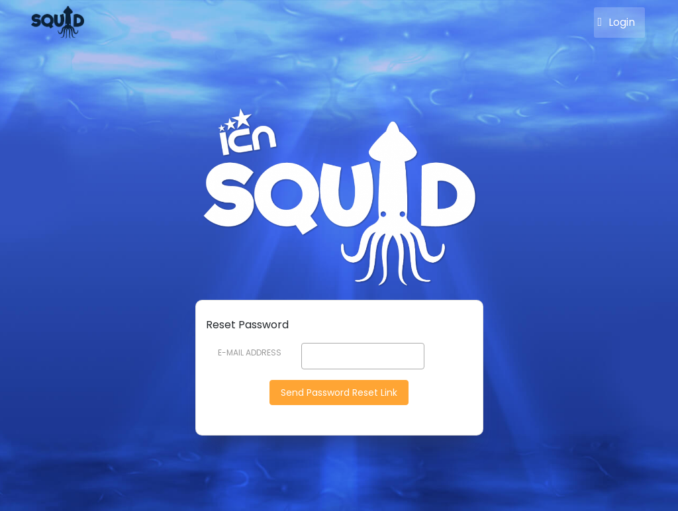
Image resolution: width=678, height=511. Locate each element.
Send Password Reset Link (339, 392)
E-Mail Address (249, 352)
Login (616, 25)
